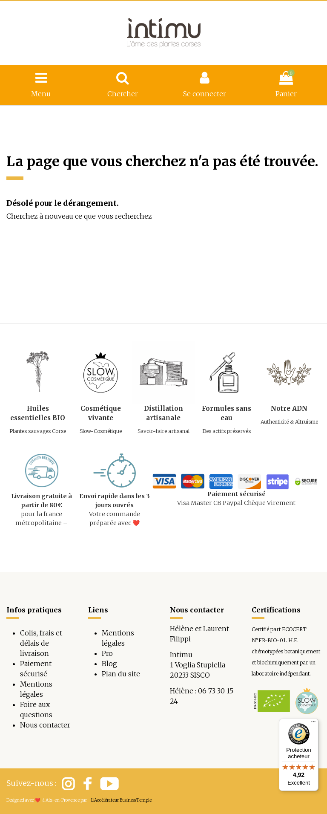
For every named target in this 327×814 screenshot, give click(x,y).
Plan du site (121, 674)
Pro (107, 653)
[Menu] (313, 724)
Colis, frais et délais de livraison (41, 643)
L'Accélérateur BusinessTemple (121, 800)
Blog (109, 663)
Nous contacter (45, 725)
